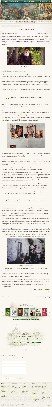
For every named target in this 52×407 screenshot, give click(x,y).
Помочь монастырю (44, 1)
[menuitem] (5, 1)
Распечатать (39, 33)
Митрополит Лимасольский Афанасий (9, 33)
